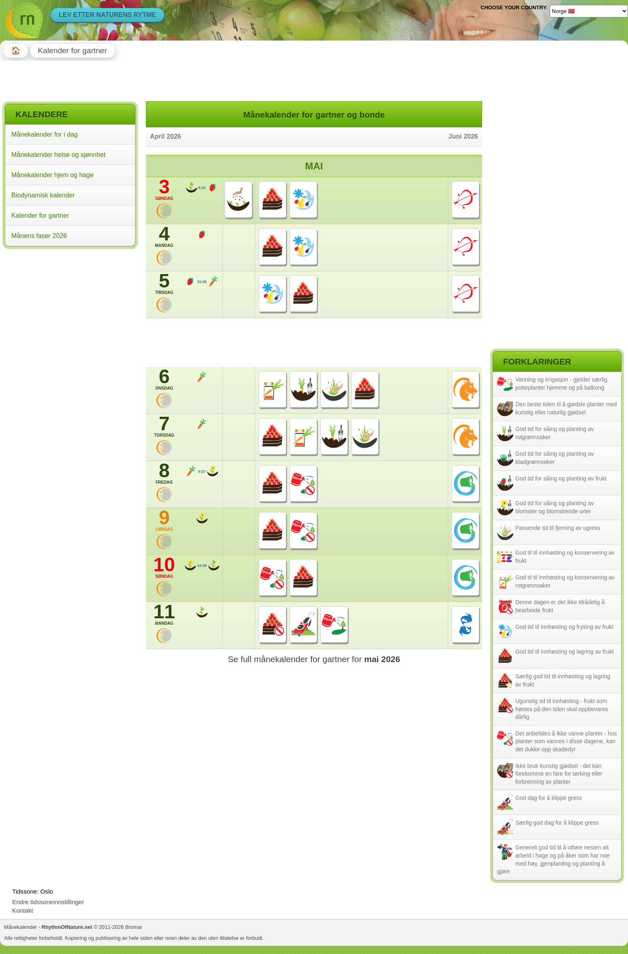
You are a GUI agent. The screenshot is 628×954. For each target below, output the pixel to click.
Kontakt (22, 910)
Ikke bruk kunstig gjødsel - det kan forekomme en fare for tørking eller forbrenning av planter (558, 774)
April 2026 (165, 136)
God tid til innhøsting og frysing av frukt (564, 627)
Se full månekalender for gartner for (314, 659)
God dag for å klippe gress (548, 798)
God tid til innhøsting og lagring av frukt (564, 651)
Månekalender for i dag (44, 134)
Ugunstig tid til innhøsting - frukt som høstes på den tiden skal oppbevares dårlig (561, 709)
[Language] (589, 11)
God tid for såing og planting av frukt (561, 478)
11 (164, 614)
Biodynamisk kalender (43, 195)
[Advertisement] (70, 303)
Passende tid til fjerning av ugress (557, 528)
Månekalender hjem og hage (52, 175)
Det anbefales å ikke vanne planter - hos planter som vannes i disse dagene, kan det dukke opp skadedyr (566, 741)
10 (164, 567)
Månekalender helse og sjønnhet (58, 154)
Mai (314, 166)
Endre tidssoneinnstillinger (48, 901)
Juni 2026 (463, 136)
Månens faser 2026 (39, 235)
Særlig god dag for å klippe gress (556, 822)
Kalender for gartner (40, 215)
